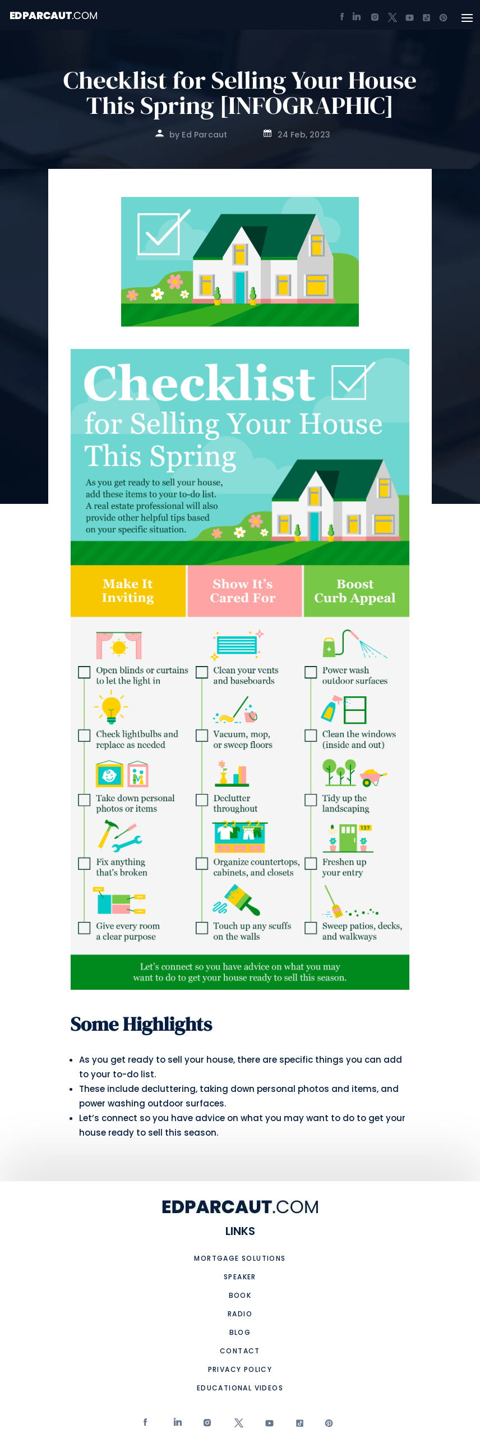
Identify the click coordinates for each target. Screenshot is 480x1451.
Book (240, 1295)
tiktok (297, 1425)
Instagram (207, 1425)
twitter (237, 1425)
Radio (240, 1314)
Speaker (240, 1277)
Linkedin (177, 1425)
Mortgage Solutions (239, 1258)
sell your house (200, 1060)
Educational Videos (240, 1388)
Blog (240, 1332)
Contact (240, 1351)
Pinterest (327, 1425)
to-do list (133, 1074)
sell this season (182, 1132)
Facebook (147, 1425)
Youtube (267, 1425)
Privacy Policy (240, 1369)
